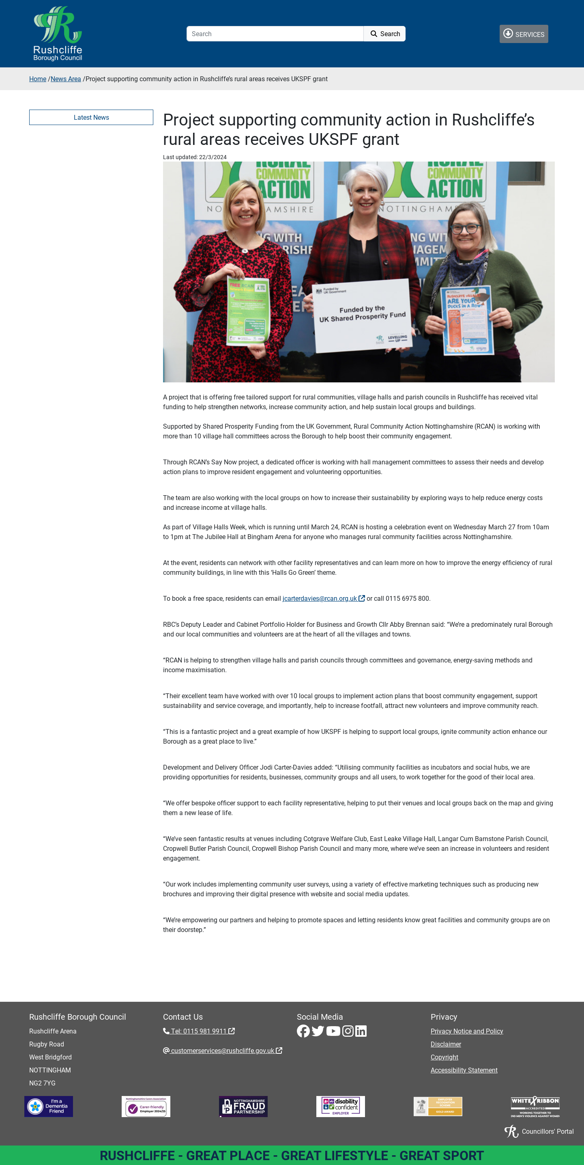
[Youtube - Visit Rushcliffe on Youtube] (334, 1033)
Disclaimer (446, 1044)
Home (37, 78)
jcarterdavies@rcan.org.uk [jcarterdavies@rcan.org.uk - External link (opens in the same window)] (324, 598)
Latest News (91, 117)
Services (524, 33)
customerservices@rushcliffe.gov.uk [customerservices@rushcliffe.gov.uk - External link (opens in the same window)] (226, 1050)
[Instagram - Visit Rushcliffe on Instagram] (348, 1033)
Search (384, 33)
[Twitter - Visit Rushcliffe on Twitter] (318, 1033)
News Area (66, 78)
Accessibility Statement (464, 1070)
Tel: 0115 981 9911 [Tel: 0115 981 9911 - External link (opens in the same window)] (202, 1031)
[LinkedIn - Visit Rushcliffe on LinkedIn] (361, 1033)
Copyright (444, 1057)
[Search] (275, 33)
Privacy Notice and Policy (467, 1031)
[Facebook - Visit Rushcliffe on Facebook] (304, 1033)
